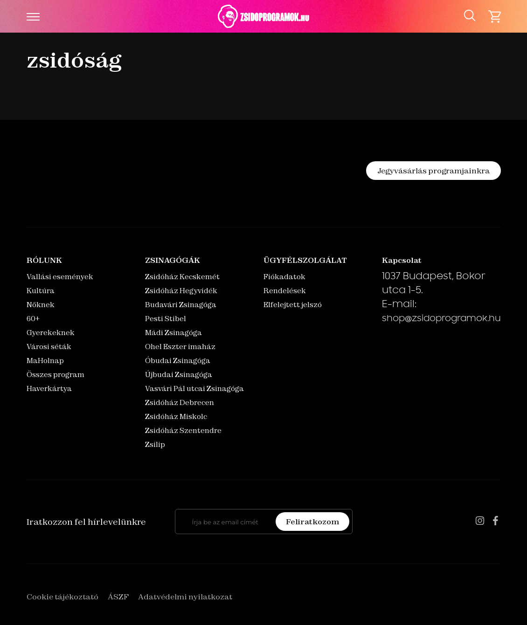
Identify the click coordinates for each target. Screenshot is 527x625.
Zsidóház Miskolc (176, 416)
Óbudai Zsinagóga (177, 360)
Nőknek (41, 304)
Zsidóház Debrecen (179, 402)
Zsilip (155, 444)
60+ (33, 318)
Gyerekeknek (51, 332)
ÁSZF (118, 596)
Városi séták (49, 346)
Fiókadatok (284, 276)
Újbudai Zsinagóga (178, 374)
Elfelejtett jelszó (293, 304)
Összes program (55, 374)
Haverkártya (49, 388)
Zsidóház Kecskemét (182, 276)
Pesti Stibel (165, 318)
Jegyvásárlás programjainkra (433, 170)
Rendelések (285, 290)
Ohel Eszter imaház (180, 346)
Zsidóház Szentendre (183, 430)
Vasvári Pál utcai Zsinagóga (194, 388)
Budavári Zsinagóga (180, 304)
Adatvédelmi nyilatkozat (185, 596)
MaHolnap (45, 360)
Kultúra (41, 290)
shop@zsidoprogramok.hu (441, 319)
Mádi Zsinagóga (173, 332)
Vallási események (60, 276)
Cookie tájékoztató (62, 596)
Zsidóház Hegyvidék (181, 290)
